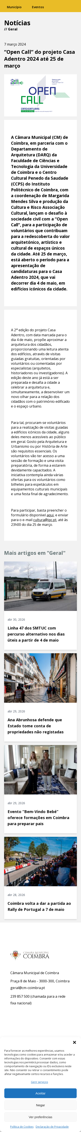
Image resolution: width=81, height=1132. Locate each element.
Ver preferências (40, 1117)
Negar (40, 1105)
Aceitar (40, 1093)
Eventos (38, 7)
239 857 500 (20, 996)
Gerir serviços (39, 1082)
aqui (50, 515)
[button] (74, 1042)
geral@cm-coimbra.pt (27, 987)
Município (14, 7)
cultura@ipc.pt (44, 519)
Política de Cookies (21, 1127)
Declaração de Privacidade (52, 1127)
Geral (12, 29)
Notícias (17, 22)
